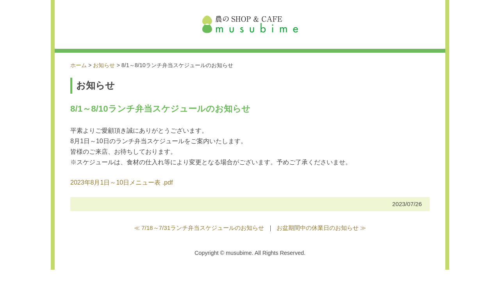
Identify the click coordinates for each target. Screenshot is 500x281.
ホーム (78, 65)
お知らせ (104, 65)
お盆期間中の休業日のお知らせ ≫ (321, 227)
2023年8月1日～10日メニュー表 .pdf (121, 182)
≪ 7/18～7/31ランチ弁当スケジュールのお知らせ (199, 227)
